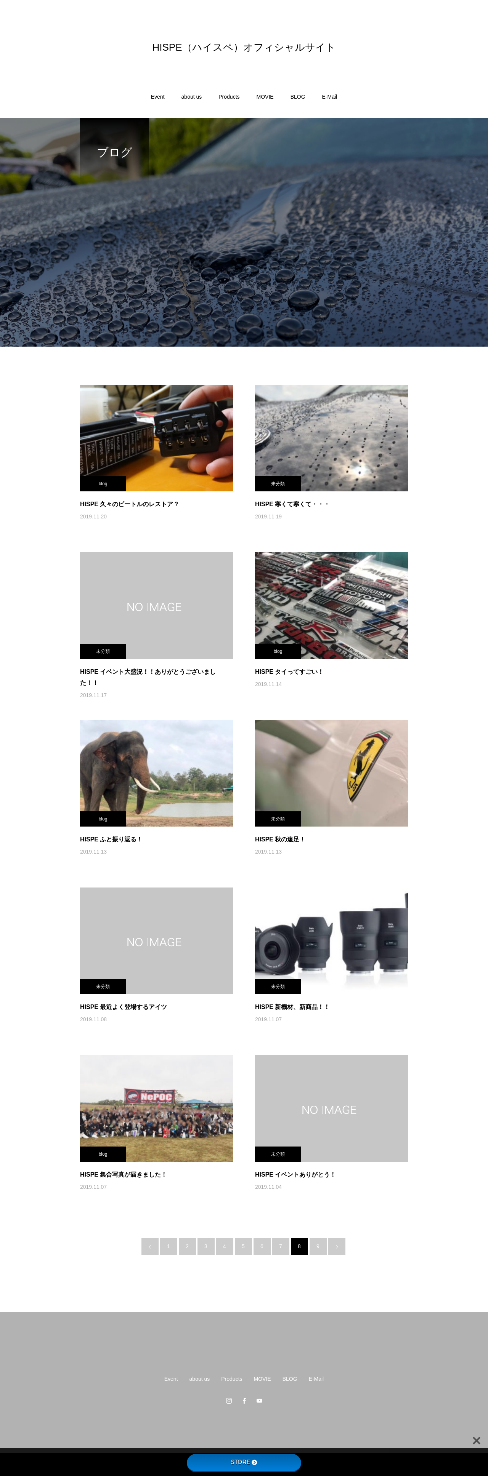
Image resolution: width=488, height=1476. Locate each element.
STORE (244, 1462)
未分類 (278, 483)
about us (191, 97)
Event (158, 97)
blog (103, 483)
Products (228, 97)
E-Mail (329, 97)
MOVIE (265, 97)
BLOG (298, 97)
